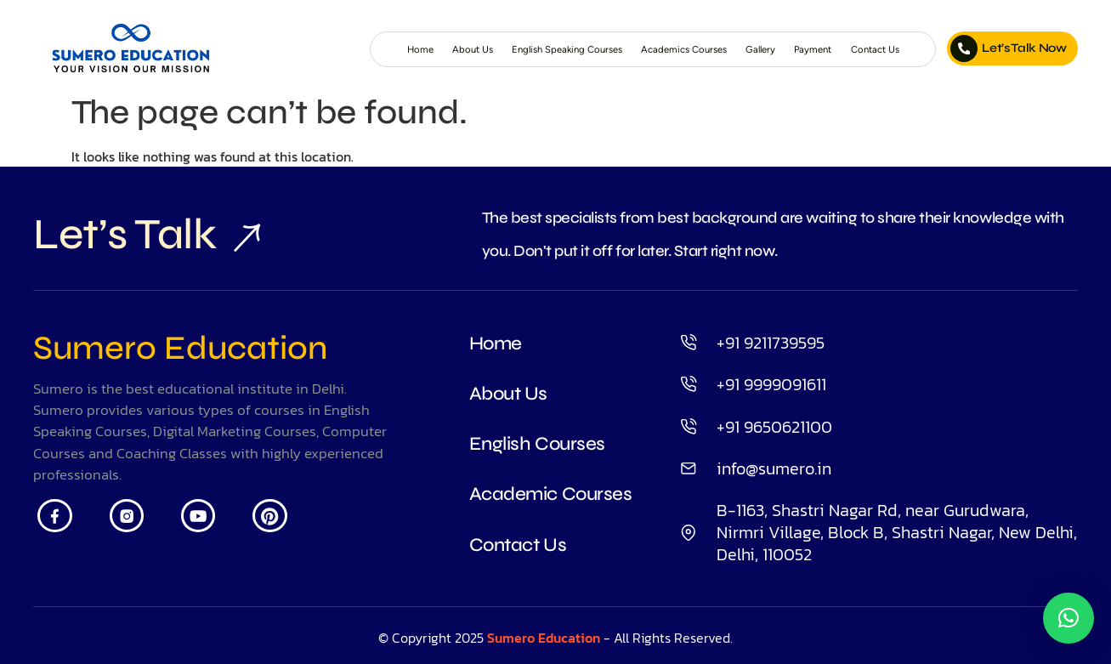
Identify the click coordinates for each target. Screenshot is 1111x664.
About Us (395, 49)
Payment (800, 49)
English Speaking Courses (508, 49)
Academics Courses (649, 49)
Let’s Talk (147, 238)
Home (336, 49)
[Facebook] (57, 526)
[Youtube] (210, 526)
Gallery (740, 49)
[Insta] (133, 526)
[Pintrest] (287, 526)
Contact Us (871, 49)
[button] (1068, 618)
